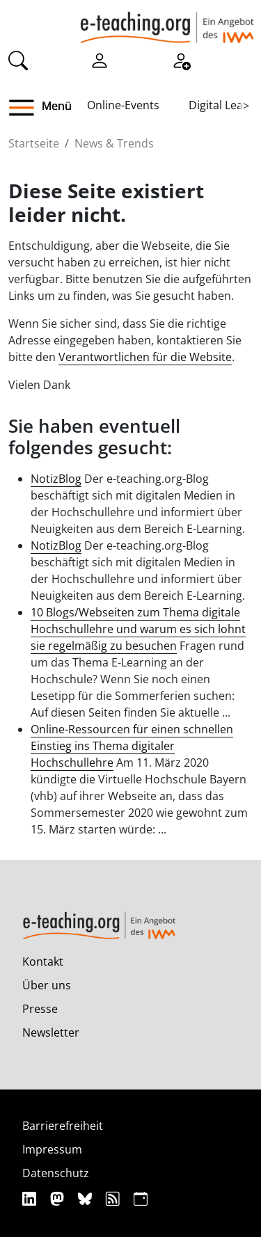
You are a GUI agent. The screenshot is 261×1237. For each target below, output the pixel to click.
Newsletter (50, 1032)
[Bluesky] (86, 1198)
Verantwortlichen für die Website (145, 357)
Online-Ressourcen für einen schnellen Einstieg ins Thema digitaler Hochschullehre (132, 745)
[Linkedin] (31, 1198)
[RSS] (114, 1198)
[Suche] (18, 59)
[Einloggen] (99, 59)
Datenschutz (55, 1173)
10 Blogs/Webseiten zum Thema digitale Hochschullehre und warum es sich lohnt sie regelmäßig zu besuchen (138, 629)
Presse (40, 1008)
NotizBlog (56, 478)
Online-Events (123, 105)
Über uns (46, 985)
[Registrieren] (181, 59)
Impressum (52, 1149)
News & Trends (114, 143)
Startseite (33, 143)
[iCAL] (141, 1198)
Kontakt (42, 961)
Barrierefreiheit (62, 1125)
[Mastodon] (59, 1198)
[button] (26, 107)
